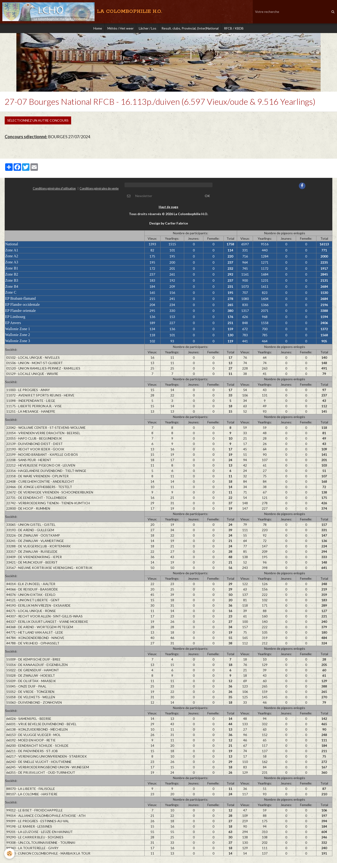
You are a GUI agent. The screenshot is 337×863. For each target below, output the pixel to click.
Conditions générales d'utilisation (54, 190)
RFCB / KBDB (238, 29)
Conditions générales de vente (99, 190)
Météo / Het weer (118, 29)
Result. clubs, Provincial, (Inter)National (192, 29)
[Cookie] (10, 853)
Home (93, 29)
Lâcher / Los (147, 29)
